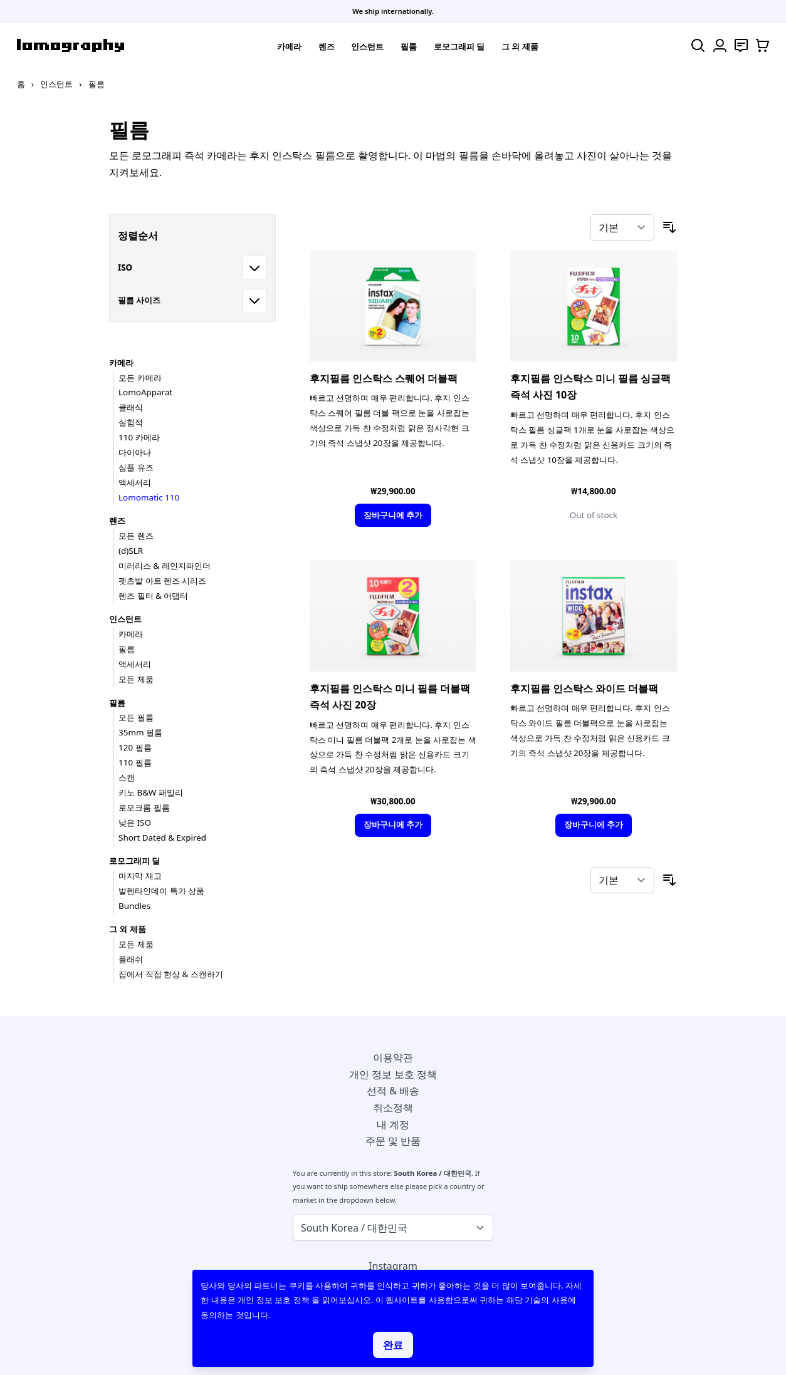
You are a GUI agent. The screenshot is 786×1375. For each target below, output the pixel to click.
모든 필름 (136, 717)
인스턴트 (367, 46)
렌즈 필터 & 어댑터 (153, 595)
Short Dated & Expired (162, 837)
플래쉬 (130, 959)
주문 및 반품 (393, 1141)
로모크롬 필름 (144, 807)
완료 (393, 1345)
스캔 (126, 777)
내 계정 (393, 1124)
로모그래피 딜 (459, 46)
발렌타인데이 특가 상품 (161, 890)
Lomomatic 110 (148, 497)
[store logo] (70, 45)
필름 (409, 46)
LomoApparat (145, 392)
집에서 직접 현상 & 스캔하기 (170, 974)
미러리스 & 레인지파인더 (164, 565)
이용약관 (393, 1057)
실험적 (130, 422)
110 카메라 (139, 437)
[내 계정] (719, 45)
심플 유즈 (136, 467)
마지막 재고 (140, 875)
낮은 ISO (134, 822)
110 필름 (135, 762)
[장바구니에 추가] (393, 515)
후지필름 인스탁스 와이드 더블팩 (584, 688)
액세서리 (134, 482)
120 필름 (135, 747)
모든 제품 (136, 679)
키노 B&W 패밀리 (150, 792)
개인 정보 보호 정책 (393, 1074)
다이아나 (134, 452)
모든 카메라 (140, 377)
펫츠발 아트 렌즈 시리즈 (162, 580)
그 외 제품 (519, 46)
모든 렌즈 (136, 535)
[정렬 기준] (622, 227)
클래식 (130, 407)
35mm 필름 (140, 732)
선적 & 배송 (393, 1090)
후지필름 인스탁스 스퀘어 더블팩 (384, 378)
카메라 (289, 46)
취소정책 (393, 1107)
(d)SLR (130, 550)
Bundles (134, 905)
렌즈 (326, 46)
